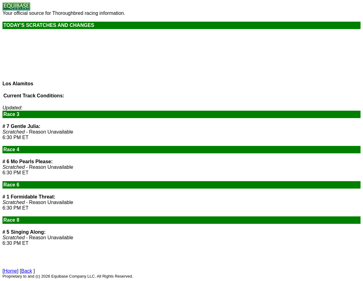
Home (10, 271)
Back (26, 271)
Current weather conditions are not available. (48, 58)
